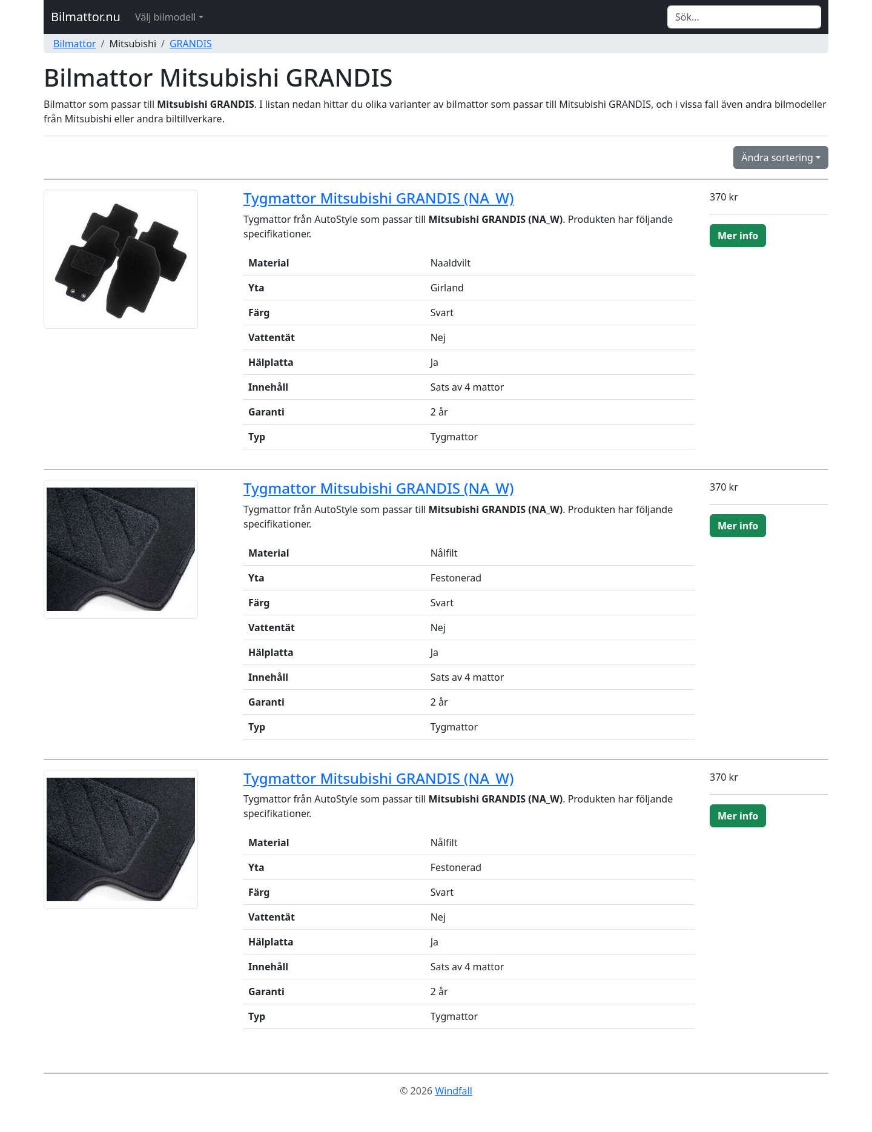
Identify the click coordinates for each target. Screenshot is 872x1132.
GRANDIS (191, 43)
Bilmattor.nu (86, 16)
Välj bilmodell (165, 17)
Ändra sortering (777, 157)
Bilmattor (74, 43)
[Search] (744, 16)
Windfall (453, 1090)
